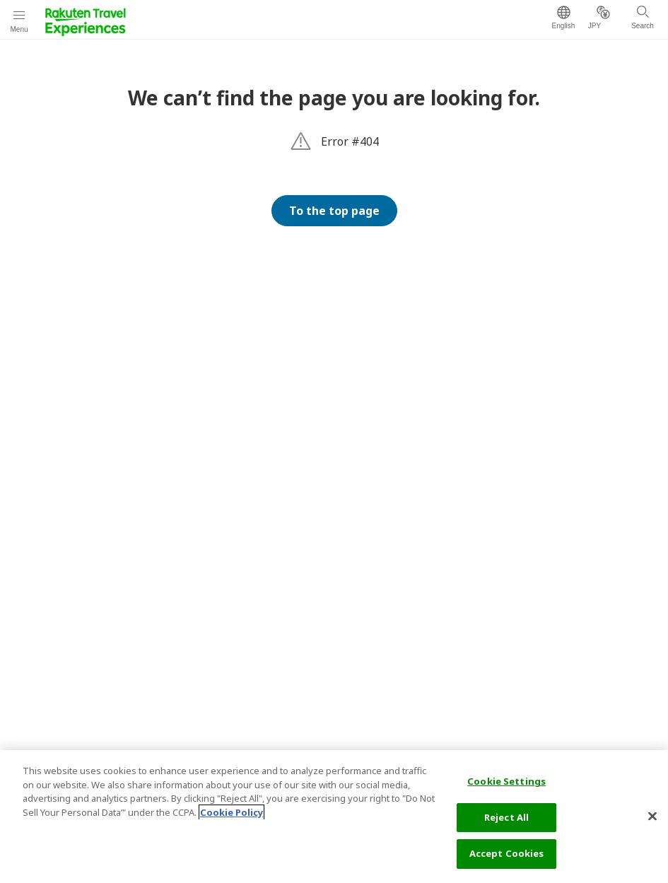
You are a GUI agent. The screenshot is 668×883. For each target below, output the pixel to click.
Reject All (506, 817)
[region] (334, 816)
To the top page (334, 210)
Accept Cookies (506, 853)
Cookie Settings (506, 781)
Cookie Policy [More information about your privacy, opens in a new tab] (231, 812)
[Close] (652, 816)
